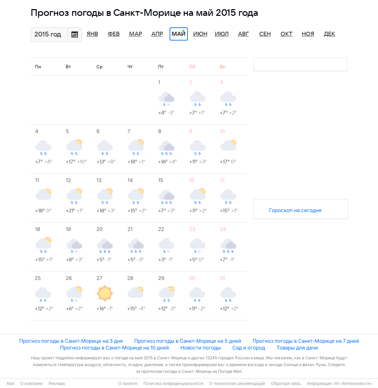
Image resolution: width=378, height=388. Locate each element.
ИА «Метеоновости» (353, 383)
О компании (31, 383)
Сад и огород (248, 347)
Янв (92, 34)
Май (178, 34)
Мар (135, 34)
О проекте (128, 383)
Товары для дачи (297, 347)
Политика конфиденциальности (173, 383)
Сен (265, 34)
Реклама (57, 383)
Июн (200, 34)
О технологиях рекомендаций (237, 383)
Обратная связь (286, 383)
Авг (243, 34)
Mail (10, 383)
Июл (222, 34)
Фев (114, 34)
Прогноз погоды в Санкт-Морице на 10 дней (114, 347)
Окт (287, 34)
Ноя (308, 34)
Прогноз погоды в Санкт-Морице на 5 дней (187, 341)
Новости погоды (200, 347)
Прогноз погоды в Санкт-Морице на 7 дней (306, 341)
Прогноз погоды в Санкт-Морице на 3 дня (71, 341)
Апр (157, 34)
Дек (329, 34)
